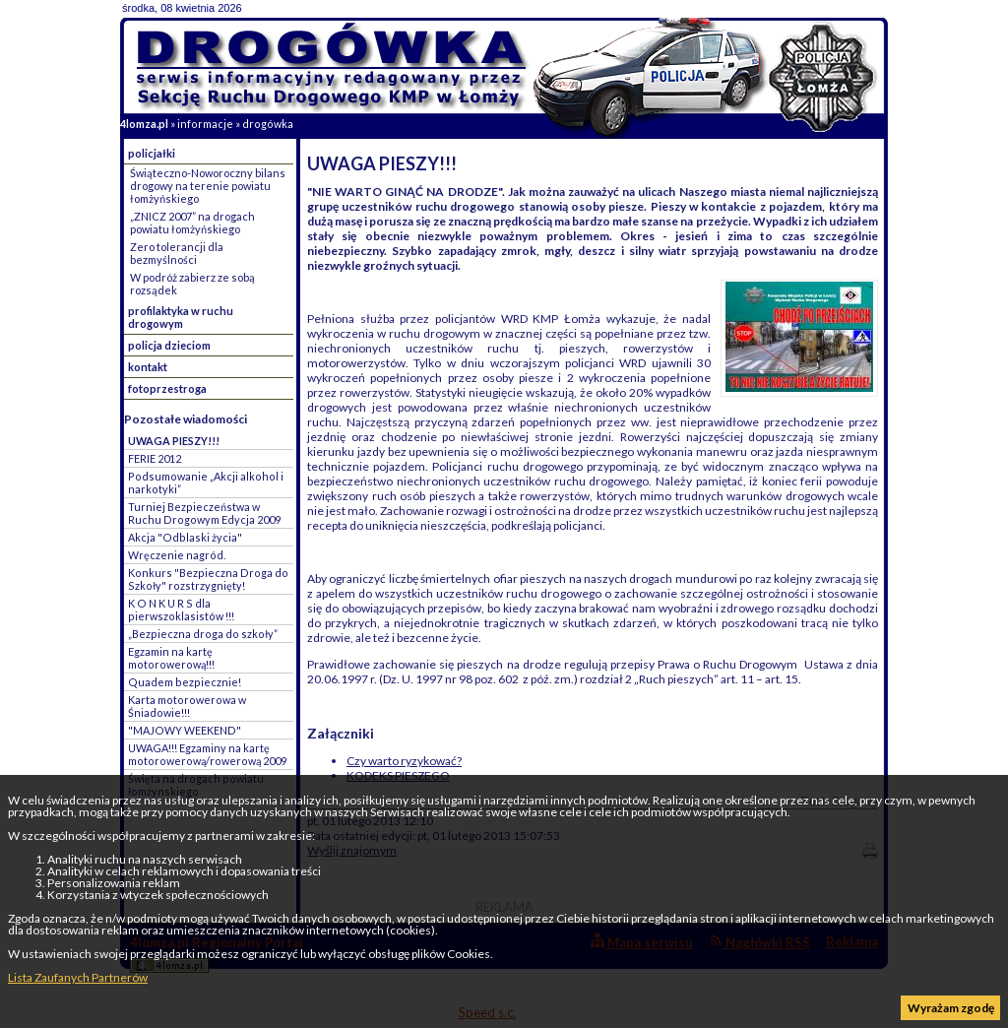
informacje (205, 123)
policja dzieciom (169, 345)
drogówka (267, 123)
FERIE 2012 (154, 458)
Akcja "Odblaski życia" (185, 537)
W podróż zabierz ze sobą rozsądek (192, 283)
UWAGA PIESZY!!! (174, 440)
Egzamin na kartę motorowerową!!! (171, 658)
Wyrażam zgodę (951, 1007)
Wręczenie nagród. (176, 554)
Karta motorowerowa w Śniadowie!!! (187, 706)
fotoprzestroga (167, 388)
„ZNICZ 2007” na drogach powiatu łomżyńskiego (192, 222)
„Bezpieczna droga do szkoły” (203, 633)
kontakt (147, 366)
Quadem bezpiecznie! (184, 681)
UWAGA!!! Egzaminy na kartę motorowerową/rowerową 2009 (207, 754)
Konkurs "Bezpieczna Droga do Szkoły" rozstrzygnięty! (208, 579)
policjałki (151, 153)
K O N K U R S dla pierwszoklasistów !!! (181, 609)
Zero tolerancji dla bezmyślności (176, 253)
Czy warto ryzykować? (404, 760)
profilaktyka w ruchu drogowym (180, 317)
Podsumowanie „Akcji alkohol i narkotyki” (206, 482)
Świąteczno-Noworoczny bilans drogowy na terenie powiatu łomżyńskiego (207, 185)
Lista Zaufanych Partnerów (78, 977)
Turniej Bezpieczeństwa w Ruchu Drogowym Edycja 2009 (204, 513)
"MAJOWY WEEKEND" (184, 730)
